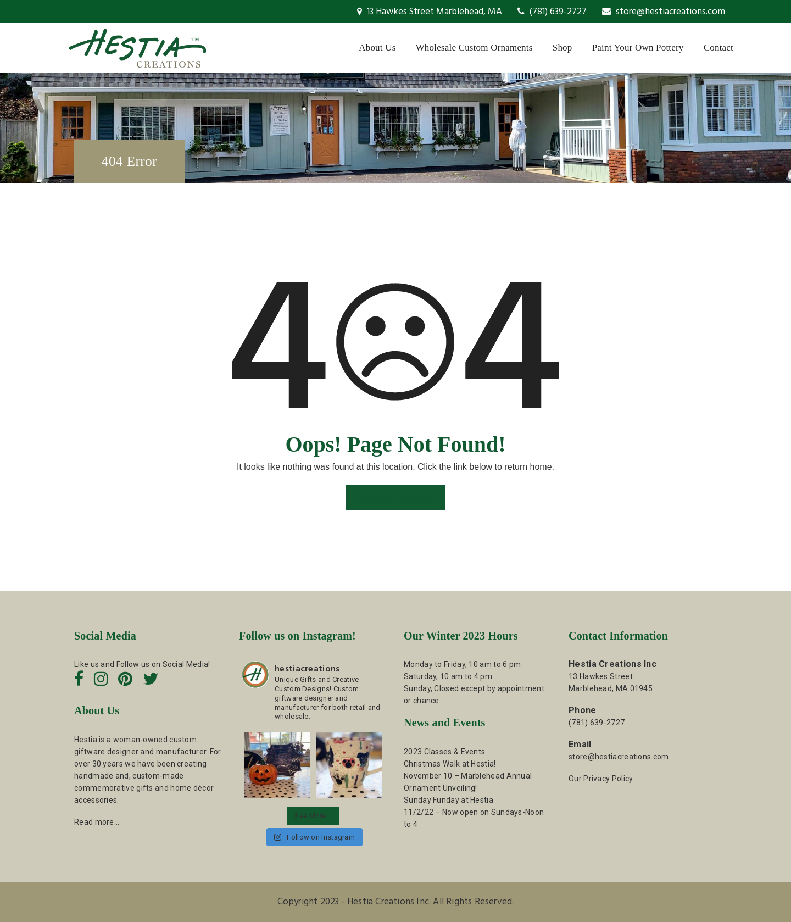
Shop (562, 47)
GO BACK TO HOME (395, 498)
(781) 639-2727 (552, 11)
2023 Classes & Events (444, 751)
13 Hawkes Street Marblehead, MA (429, 11)
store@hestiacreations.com (663, 11)
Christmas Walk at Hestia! (450, 763)
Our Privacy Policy (601, 778)
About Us (377, 47)
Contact (718, 47)
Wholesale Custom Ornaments (474, 47)
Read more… (96, 822)
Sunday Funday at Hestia (448, 800)
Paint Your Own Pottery (638, 47)
